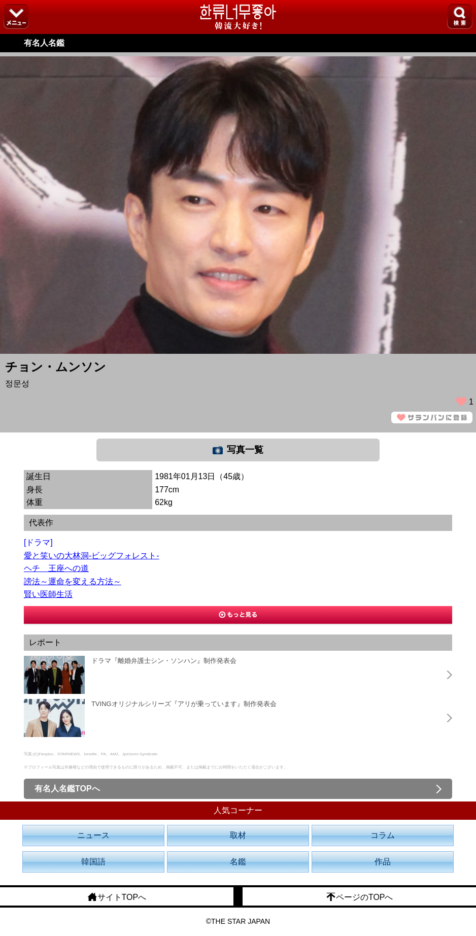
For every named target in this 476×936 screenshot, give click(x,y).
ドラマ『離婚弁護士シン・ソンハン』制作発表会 (163, 660)
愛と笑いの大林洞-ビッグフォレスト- (91, 555)
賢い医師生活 (48, 594)
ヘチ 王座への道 (56, 568)
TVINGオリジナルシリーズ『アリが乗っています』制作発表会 (184, 704)
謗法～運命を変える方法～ (72, 581)
